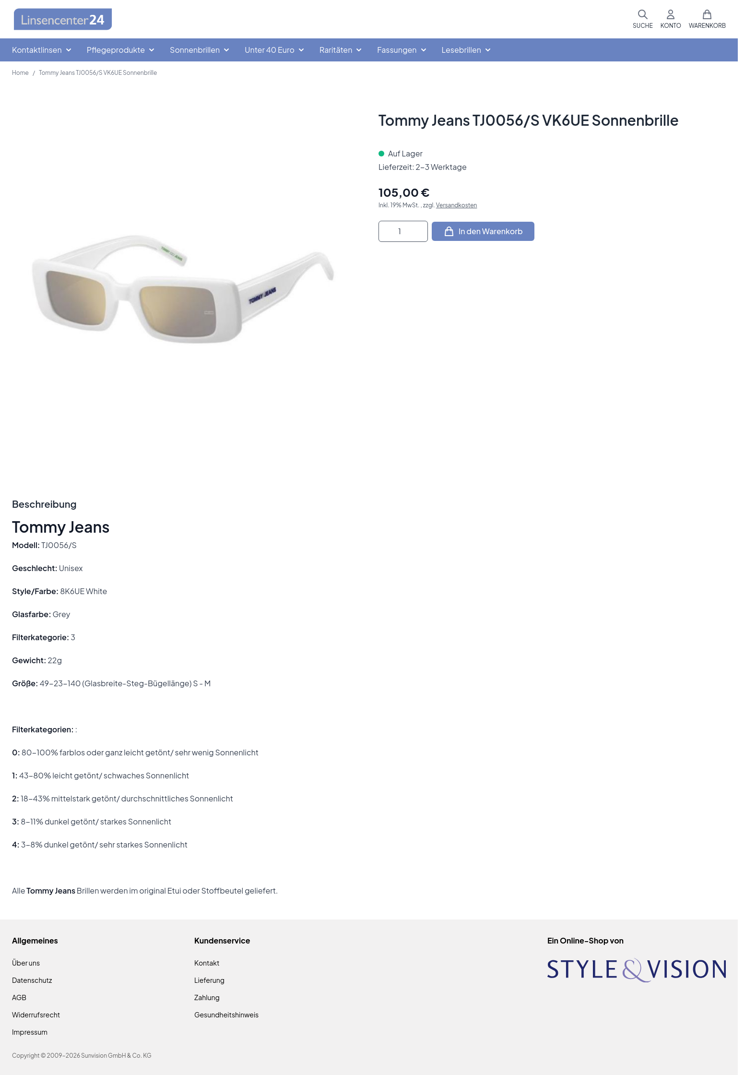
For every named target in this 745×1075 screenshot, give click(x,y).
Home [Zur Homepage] (20, 72)
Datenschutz (32, 980)
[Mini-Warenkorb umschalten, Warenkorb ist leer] (707, 19)
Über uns (26, 962)
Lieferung (209, 980)
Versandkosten (456, 205)
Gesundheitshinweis (226, 1014)
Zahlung (207, 997)
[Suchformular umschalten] (643, 19)
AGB (19, 997)
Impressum (29, 1031)
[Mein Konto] (671, 19)
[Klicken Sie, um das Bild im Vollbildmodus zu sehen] (185, 285)
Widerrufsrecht (36, 1014)
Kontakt (206, 962)
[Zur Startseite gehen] (63, 19)
